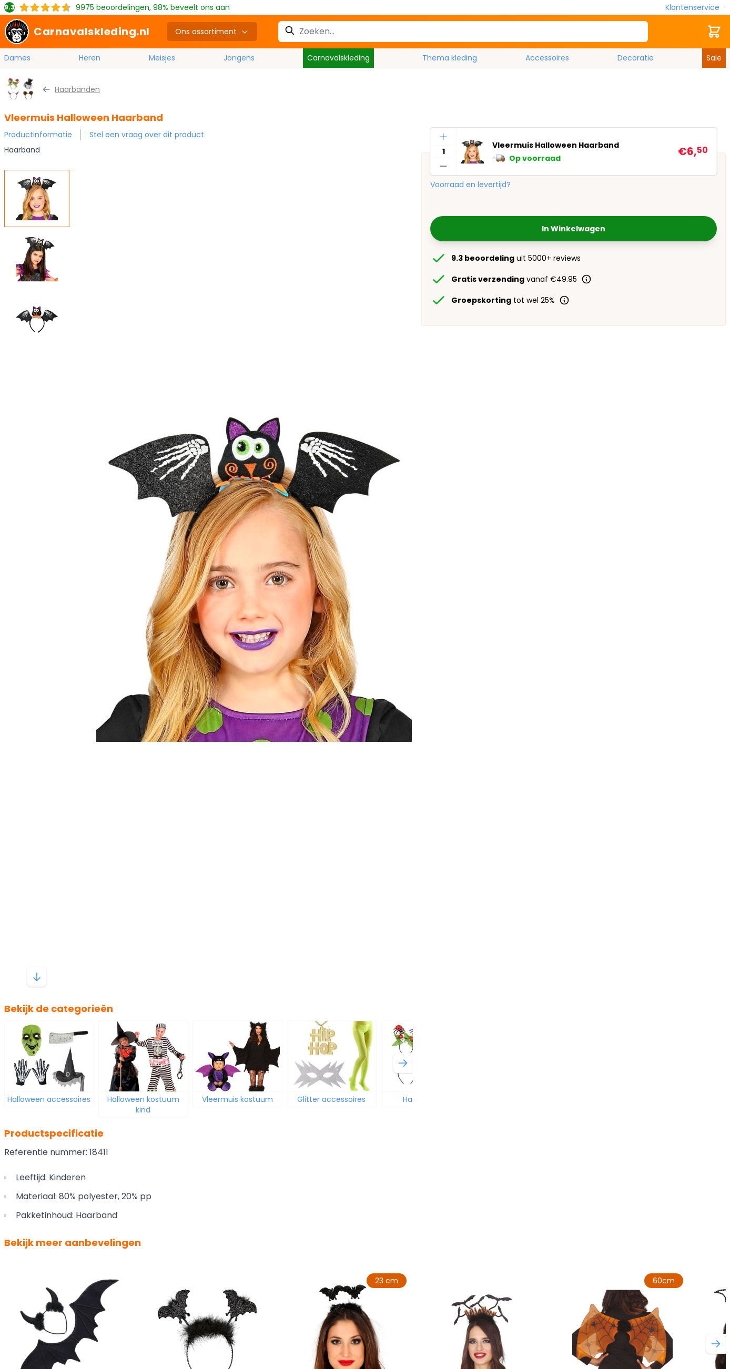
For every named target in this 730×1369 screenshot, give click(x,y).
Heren (89, 58)
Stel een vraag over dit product (146, 134)
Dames (17, 58)
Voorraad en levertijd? (470, 184)
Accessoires (547, 58)
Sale (714, 58)
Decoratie (635, 58)
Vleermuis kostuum (237, 1099)
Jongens (239, 58)
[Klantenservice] (695, 7)
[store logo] (77, 31)
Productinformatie (38, 134)
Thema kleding (449, 58)
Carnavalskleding (338, 58)
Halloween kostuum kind (143, 1104)
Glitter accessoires (331, 1099)
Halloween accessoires (48, 1099)
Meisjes (162, 58)
